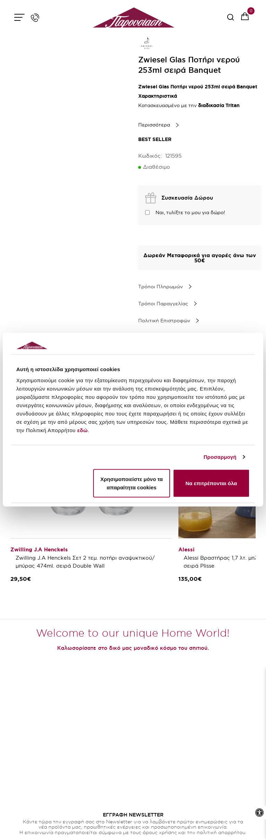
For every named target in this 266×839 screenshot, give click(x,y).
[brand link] (147, 44)
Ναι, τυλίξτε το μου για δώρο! (190, 212)
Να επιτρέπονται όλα (211, 483)
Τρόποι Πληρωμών (160, 286)
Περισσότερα (154, 125)
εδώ (82, 430)
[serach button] (230, 19)
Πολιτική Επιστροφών (164, 320)
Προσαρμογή (220, 457)
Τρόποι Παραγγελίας (163, 303)
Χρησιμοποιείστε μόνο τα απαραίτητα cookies (131, 483)
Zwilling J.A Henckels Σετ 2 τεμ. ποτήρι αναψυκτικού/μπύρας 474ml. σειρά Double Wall (85, 562)
